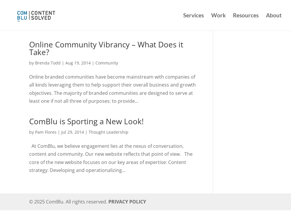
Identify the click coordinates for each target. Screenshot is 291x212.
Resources (246, 16)
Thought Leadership (108, 132)
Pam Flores (46, 132)
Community (106, 63)
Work (218, 16)
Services (193, 16)
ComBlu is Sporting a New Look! (86, 121)
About (274, 16)
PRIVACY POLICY (127, 201)
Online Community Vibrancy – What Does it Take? (106, 48)
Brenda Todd (48, 63)
